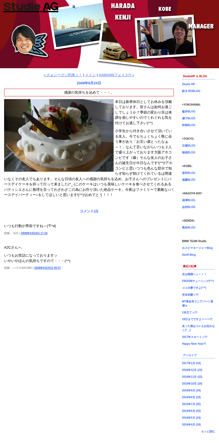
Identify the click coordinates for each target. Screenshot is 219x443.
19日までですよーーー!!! (197, 319)
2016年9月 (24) (191, 390)
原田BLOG (188, 172)
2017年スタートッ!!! (194, 336)
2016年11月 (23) (192, 376)
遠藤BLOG (188, 179)
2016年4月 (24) (191, 424)
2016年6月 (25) (191, 410)
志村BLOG (188, 207)
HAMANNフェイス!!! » (116, 75)
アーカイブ (190, 355)
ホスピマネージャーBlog (197, 247)
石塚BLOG (188, 145)
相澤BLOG (188, 200)
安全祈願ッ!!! (190, 294)
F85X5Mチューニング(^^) (198, 281)
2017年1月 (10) (191, 363)
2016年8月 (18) (191, 397)
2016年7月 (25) (191, 404)
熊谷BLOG (188, 227)
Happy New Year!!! (194, 343)
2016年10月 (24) (192, 383)
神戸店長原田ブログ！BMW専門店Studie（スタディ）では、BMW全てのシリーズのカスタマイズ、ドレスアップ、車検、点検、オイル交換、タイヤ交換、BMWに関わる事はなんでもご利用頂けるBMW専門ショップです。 (109, 34)
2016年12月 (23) (192, 369)
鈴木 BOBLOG (191, 91)
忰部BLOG (188, 125)
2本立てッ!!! (189, 312)
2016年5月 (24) (191, 417)
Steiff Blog (189, 254)
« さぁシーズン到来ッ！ (63, 75)
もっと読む (208, 431)
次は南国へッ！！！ (194, 274)
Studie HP (188, 84)
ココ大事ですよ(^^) (194, 287)
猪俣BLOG (188, 152)
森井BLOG (188, 111)
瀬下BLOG (188, 118)
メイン (90, 75)
